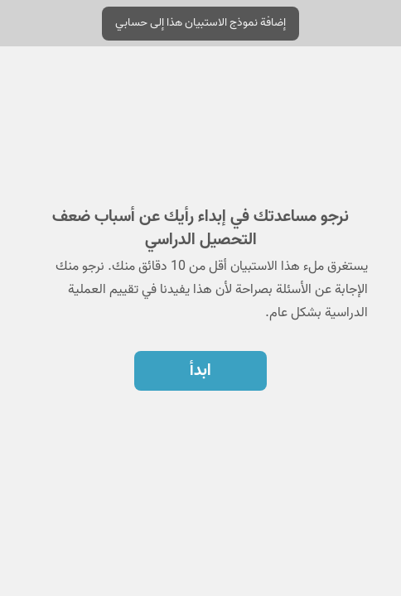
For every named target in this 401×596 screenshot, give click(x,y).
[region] (200, 238)
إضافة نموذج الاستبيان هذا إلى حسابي (200, 22)
